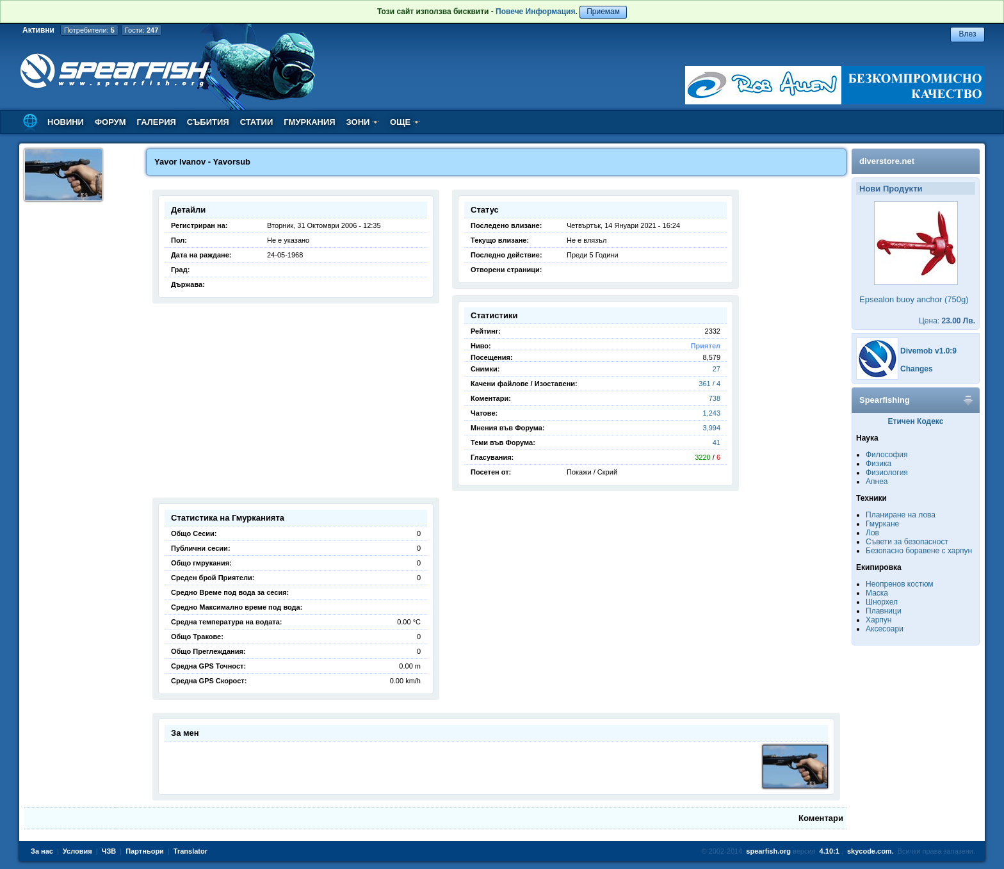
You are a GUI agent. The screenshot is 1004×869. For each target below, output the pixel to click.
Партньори (144, 851)
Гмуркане (882, 523)
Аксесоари (884, 628)
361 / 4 (709, 383)
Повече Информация (535, 11)
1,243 (711, 413)
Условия (77, 851)
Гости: (142, 30)
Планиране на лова (900, 514)
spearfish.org (768, 851)
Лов (872, 532)
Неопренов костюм (900, 584)
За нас (42, 851)
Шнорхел (882, 601)
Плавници (884, 610)
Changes (916, 368)
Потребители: (89, 30)
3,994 (711, 428)
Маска (877, 593)
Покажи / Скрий (592, 472)
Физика (878, 463)
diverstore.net (886, 161)
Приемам (603, 11)
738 (714, 398)
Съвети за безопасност (907, 541)
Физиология (887, 472)
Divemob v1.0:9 (928, 350)
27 (716, 369)
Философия (887, 454)
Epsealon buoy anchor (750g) (914, 299)
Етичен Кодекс (916, 421)
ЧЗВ (109, 851)
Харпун (878, 619)
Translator (190, 851)
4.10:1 (829, 851)
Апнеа (876, 481)
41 (716, 442)
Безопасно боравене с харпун (919, 550)
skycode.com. (870, 851)
